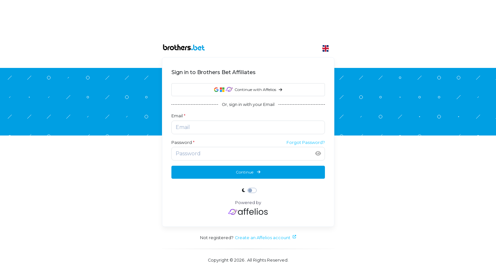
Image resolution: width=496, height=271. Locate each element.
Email (178, 115)
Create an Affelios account (265, 237)
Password (182, 142)
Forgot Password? (306, 142)
